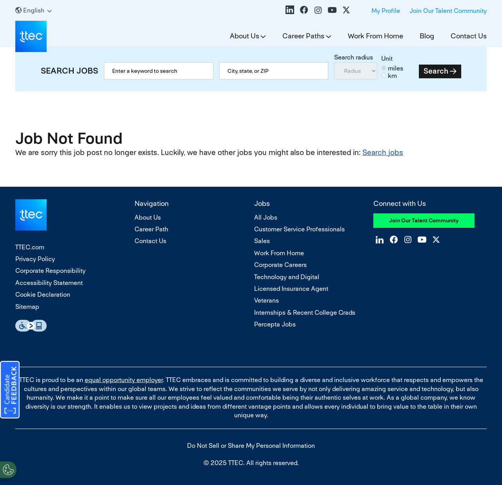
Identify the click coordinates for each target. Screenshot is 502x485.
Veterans (266, 300)
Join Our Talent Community (448, 11)
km (392, 76)
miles (395, 68)
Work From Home (375, 35)
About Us (244, 35)
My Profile (385, 11)
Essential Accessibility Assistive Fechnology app (31, 326)
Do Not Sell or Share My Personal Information (251, 446)
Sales (262, 241)
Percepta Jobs (275, 324)
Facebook (304, 9)
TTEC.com (29, 247)
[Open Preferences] (8, 469)
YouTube (332, 9)
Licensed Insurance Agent (291, 289)
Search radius (353, 57)
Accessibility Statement (49, 283)
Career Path (151, 229)
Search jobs (382, 152)
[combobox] (274, 70)
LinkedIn (290, 9)
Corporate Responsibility (50, 271)
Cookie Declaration (42, 294)
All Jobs (265, 217)
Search (436, 71)
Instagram (318, 9)
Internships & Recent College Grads (304, 312)
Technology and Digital (286, 277)
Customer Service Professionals (299, 229)
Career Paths (303, 35)
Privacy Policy (35, 259)
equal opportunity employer (124, 380)
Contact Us (469, 35)
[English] (33, 10)
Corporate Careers (280, 265)
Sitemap (27, 307)
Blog (427, 35)
